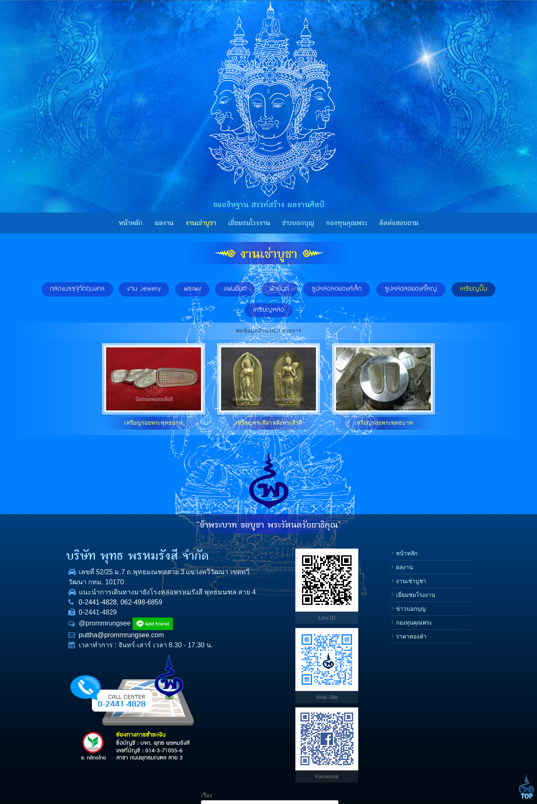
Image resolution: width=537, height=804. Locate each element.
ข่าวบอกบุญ (298, 223)
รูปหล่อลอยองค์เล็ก (337, 289)
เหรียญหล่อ (268, 310)
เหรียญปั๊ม (473, 289)
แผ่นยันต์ (235, 289)
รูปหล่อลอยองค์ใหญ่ (411, 289)
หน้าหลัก (131, 223)
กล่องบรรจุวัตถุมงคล (77, 289)
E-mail (388, 628)
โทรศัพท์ (390, 602)
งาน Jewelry (144, 289)
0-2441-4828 (75, 612)
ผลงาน (164, 223)
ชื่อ (383, 575)
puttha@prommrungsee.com (98, 645)
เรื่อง (385, 549)
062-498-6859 (119, 612)
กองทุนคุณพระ (346, 223)
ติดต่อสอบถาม (398, 223)
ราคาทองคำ (337, 636)
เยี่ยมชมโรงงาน (249, 223)
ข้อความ (390, 655)
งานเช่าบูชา (200, 223)
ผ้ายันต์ (279, 289)
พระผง (192, 289)
